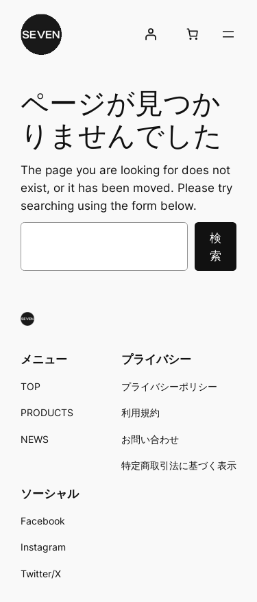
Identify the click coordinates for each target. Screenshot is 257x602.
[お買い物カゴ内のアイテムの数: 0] (192, 34)
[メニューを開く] (228, 34)
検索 (215, 247)
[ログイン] (150, 34)
